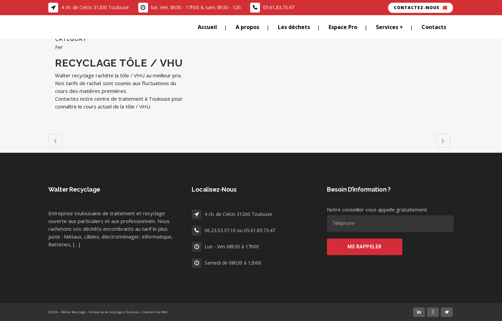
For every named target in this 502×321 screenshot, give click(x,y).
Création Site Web (154, 312)
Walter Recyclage (73, 312)
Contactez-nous (420, 7)
